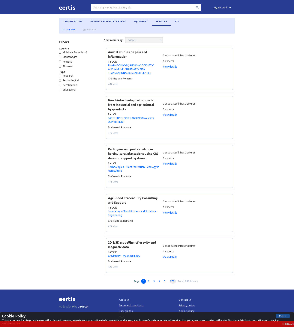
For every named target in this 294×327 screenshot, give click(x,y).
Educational (67, 89)
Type (62, 71)
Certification (68, 85)
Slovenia (66, 66)
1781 (173, 281)
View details (170, 66)
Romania (65, 61)
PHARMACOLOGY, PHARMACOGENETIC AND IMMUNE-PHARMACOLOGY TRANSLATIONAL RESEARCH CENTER (131, 69)
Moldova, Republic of (73, 52)
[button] (222, 7)
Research (66, 75)
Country (64, 48)
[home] (67, 7)
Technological (69, 80)
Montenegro (68, 56)
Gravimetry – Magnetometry (124, 255)
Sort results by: (113, 40)
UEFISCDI (83, 306)
